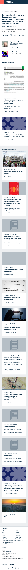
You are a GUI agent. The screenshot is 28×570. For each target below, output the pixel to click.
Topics (3, 532)
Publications (11, 6)
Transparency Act (19, 540)
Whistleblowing (5, 539)
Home (3, 6)
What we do (18, 531)
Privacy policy (18, 537)
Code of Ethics (18, 539)
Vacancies (17, 535)
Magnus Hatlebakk (7, 26)
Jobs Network (13, 52)
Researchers (5, 534)
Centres (4, 537)
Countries (17, 532)
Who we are (5, 531)
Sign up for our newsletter (8, 564)
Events (3, 535)
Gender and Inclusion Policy (8, 540)
